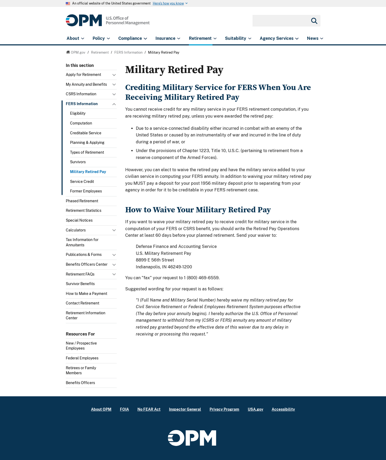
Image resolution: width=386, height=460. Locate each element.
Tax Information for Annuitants (82, 242)
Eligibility (77, 113)
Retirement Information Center (85, 315)
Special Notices (79, 220)
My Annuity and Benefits (86, 84)
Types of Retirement (87, 152)
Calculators (76, 230)
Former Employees (86, 191)
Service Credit (82, 181)
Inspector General (185, 409)
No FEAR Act (149, 409)
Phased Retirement (82, 201)
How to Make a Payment (86, 293)
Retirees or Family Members (81, 370)
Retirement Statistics (83, 210)
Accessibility (283, 409)
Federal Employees (82, 358)
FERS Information (82, 104)
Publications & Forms (84, 254)
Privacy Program (224, 409)
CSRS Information (81, 94)
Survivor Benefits (80, 284)
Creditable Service (85, 133)
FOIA (124, 409)
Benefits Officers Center (86, 264)
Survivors (78, 162)
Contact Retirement (82, 303)
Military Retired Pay (88, 172)
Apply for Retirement (83, 74)
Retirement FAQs (80, 274)
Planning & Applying (87, 142)
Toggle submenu (114, 76)
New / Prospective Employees (81, 346)
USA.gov (255, 409)
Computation (81, 123)
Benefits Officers (80, 383)
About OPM (101, 409)
